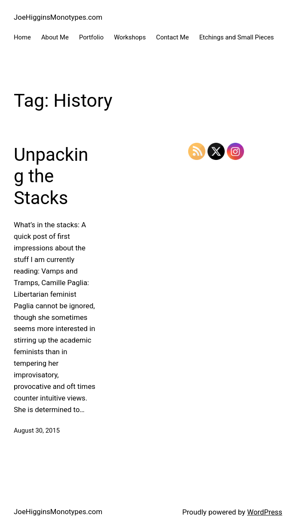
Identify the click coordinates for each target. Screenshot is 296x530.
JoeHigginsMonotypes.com (58, 17)
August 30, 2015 (37, 430)
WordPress (264, 512)
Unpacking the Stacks (51, 176)
